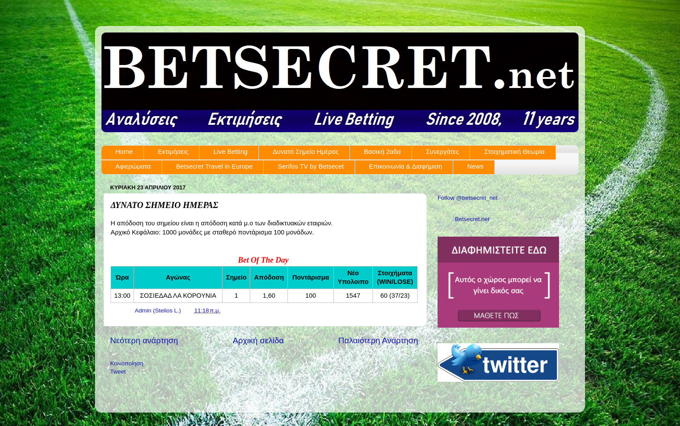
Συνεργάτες (442, 151)
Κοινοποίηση (126, 363)
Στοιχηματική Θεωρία (514, 151)
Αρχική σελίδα (258, 340)
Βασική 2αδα (382, 151)
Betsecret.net (472, 219)
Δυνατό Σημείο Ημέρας (306, 151)
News (475, 166)
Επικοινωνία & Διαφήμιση (405, 166)
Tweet (118, 371)
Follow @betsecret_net (467, 198)
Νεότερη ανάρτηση (144, 340)
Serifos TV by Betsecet (310, 166)
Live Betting (230, 151)
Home (124, 151)
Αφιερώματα (133, 166)
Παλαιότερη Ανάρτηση (378, 340)
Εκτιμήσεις (173, 151)
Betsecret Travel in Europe (214, 166)
